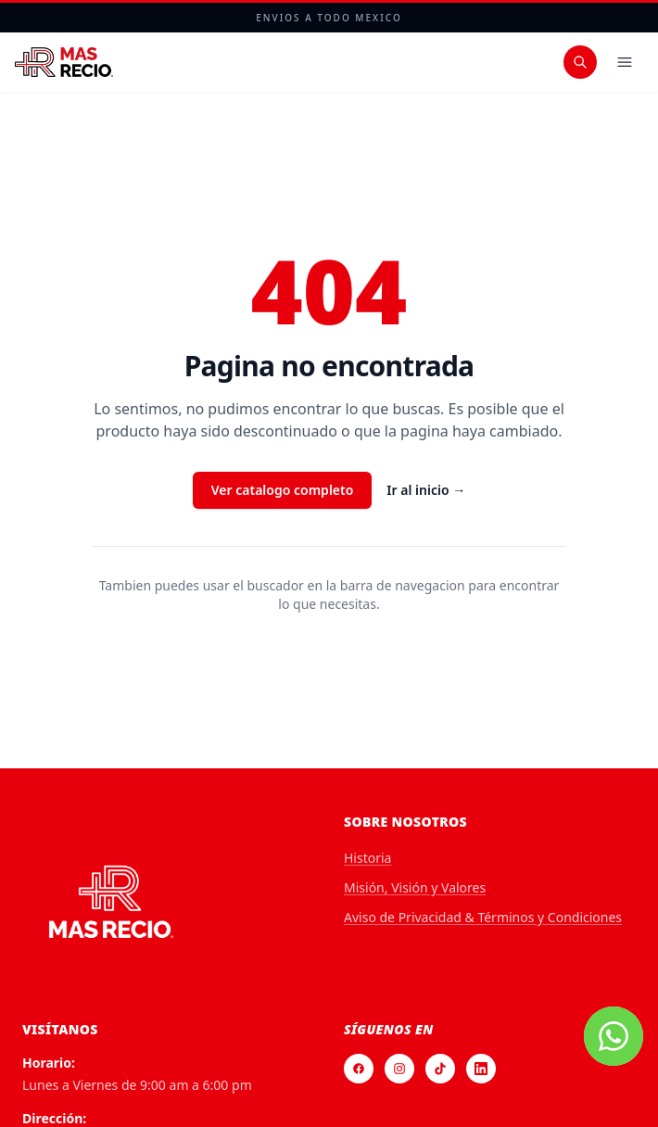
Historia (367, 858)
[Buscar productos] (580, 62)
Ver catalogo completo (282, 490)
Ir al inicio (425, 490)
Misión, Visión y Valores (415, 887)
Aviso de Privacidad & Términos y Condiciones (483, 917)
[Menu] (624, 62)
